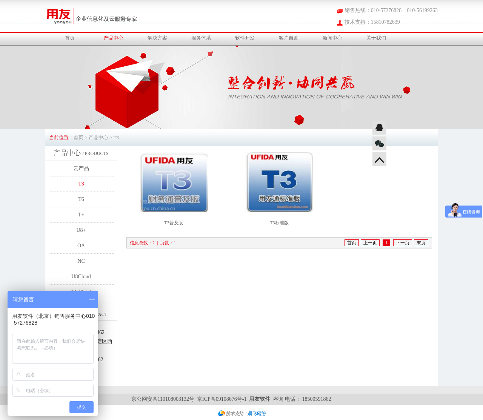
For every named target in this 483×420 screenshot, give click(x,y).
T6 (81, 199)
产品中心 (113, 38)
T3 (81, 184)
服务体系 (201, 38)
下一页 (402, 242)
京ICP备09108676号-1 (221, 399)
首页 (70, 38)
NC (81, 261)
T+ (81, 215)
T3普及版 (173, 222)
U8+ (81, 230)
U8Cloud (81, 276)
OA (81, 245)
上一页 (370, 242)
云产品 (81, 168)
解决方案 (157, 38)
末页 (421, 242)
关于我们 (376, 38)
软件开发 (245, 38)
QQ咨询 (379, 128)
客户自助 (288, 38)
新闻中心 (332, 38)
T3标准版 (279, 222)
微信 (379, 143)
